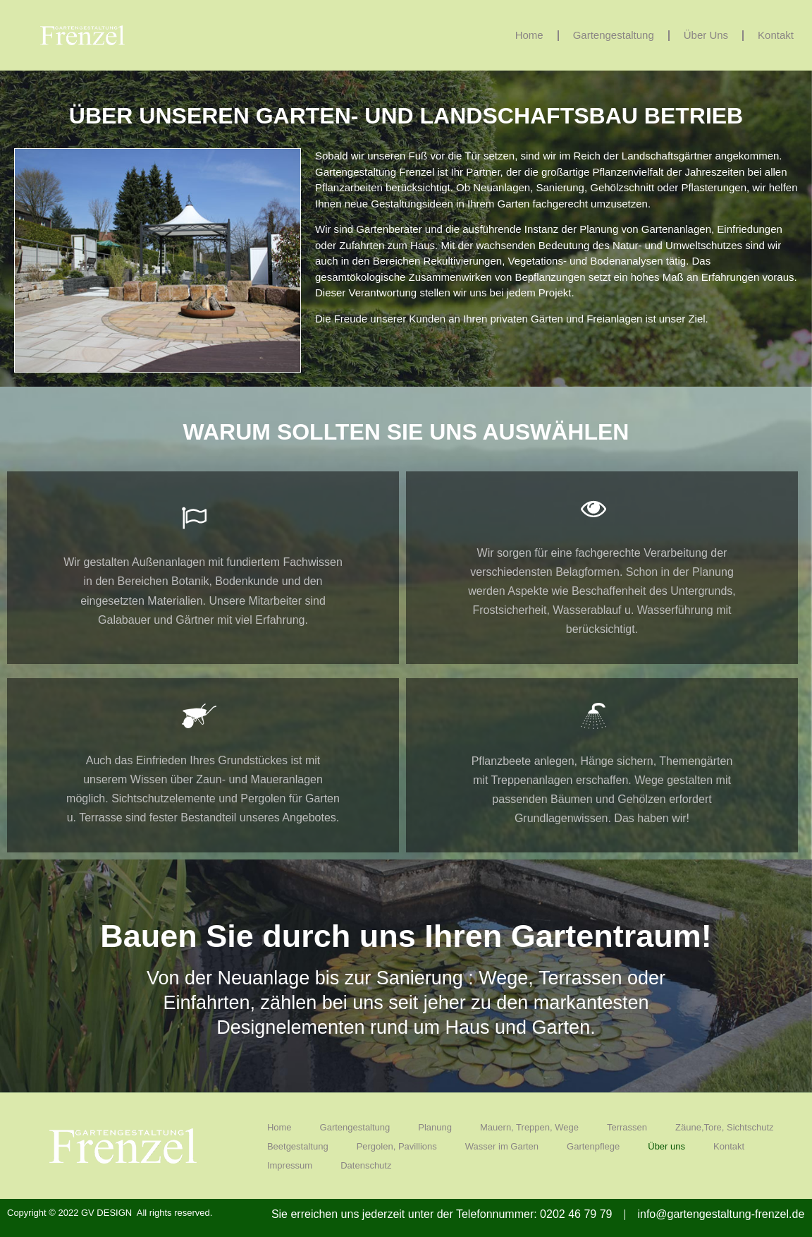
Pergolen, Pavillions (397, 1146)
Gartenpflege (593, 1146)
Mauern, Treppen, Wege (529, 1127)
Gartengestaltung (613, 35)
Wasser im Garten (502, 1146)
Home (529, 35)
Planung (435, 1127)
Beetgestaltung (297, 1146)
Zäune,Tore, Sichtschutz (724, 1127)
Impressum (289, 1165)
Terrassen (627, 1127)
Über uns (706, 35)
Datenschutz (365, 1165)
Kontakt (776, 35)
